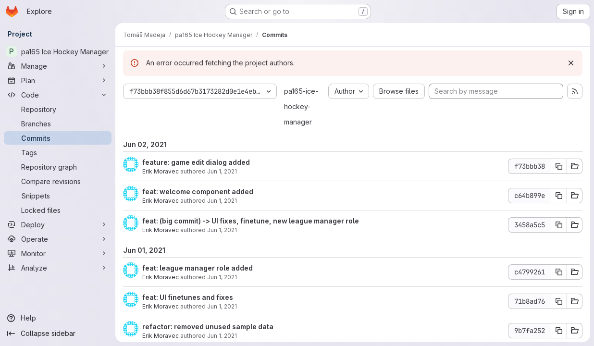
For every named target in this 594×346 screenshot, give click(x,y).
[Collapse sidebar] (57, 333)
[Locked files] (57, 210)
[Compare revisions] (57, 181)
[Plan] (57, 80)
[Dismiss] (571, 63)
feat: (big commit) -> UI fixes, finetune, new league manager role (250, 221)
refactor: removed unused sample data (207, 326)
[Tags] (57, 152)
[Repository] (57, 109)
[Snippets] (57, 195)
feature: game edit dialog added (196, 162)
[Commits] (57, 138)
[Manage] (57, 66)
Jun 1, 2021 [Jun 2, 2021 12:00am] (222, 200)
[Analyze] (57, 267)
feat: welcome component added (197, 191)
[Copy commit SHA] (559, 166)
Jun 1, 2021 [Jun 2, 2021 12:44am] (222, 171)
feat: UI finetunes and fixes (187, 297)
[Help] (57, 318)
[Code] (57, 94)
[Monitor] (57, 253)
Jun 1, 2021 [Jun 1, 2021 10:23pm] (222, 306)
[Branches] (57, 123)
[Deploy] (57, 224)
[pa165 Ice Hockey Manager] (57, 51)
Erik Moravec (160, 171)
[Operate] (57, 239)
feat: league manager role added (197, 268)
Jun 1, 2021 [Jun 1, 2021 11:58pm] (222, 277)
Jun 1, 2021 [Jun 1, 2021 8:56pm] (222, 335)
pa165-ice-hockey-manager (301, 106)
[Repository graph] (57, 166)
